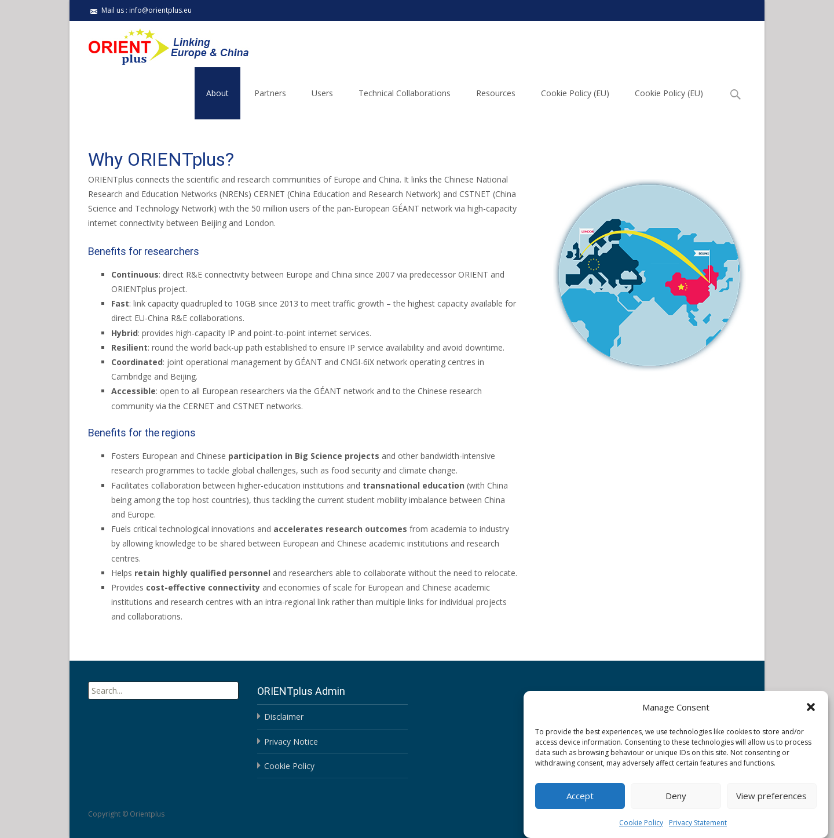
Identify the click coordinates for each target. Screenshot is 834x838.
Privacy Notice (291, 741)
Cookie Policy (641, 831)
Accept (580, 804)
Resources (495, 93)
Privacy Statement (698, 831)
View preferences (771, 804)
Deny (675, 804)
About (217, 93)
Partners (270, 93)
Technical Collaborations (405, 93)
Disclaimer (283, 716)
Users (322, 93)
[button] (811, 716)
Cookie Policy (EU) (575, 93)
